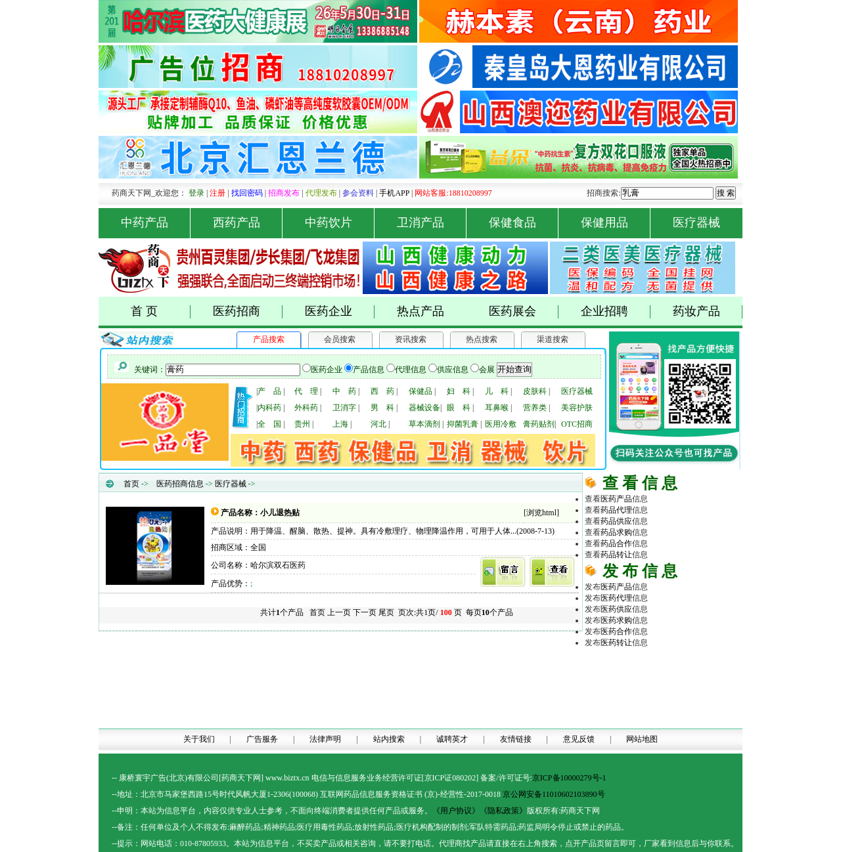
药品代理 (695, 674)
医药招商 (248, 311)
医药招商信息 (180, 483)
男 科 (382, 407)
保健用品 (616, 222)
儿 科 (497, 391)
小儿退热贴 (280, 512)
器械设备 (424, 407)
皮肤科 (535, 391)
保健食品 (524, 222)
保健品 (420, 391)
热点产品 (420, 311)
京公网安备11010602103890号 (554, 794)
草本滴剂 (424, 424)
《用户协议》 (456, 810)
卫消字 (344, 407)
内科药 (269, 407)
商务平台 (695, 719)
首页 (131, 483)
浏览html (541, 512)
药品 (616, 510)
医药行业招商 (695, 697)
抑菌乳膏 (462, 424)
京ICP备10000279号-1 (569, 777)
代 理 (306, 391)
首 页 (161, 311)
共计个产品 (280, 612)
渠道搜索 (552, 339)
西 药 (382, 391)
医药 (616, 498)
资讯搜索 (410, 339)
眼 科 (458, 407)
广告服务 (262, 739)
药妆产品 (708, 311)
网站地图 (642, 739)
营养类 (535, 407)
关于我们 (199, 739)
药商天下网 (633, 663)
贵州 (302, 424)
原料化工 (632, 686)
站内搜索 (389, 739)
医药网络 (663, 719)
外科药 (306, 407)
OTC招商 (577, 424)
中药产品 (156, 222)
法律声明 (325, 739)
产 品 (269, 391)
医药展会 (524, 311)
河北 (378, 424)
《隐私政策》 (503, 810)
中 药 (344, 391)
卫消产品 (432, 222)
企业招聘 (616, 311)
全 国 (269, 424)
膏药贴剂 (539, 424)
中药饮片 (340, 222)
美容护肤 (577, 407)
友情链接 (516, 739)
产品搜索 (268, 339)
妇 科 (458, 391)
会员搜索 (339, 339)
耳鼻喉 (497, 407)
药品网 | (599, 663)
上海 (340, 424)
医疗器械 (696, 222)
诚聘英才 (452, 739)
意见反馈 (579, 739)
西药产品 (248, 222)
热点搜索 (481, 339)
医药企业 (340, 311)
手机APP (394, 193)
